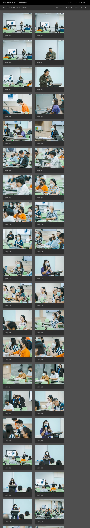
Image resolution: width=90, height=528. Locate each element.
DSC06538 (66, 308)
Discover (72, 2)
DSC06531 (66, 283)
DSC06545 (7, 358)
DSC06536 (37, 308)
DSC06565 (66, 458)
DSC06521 (66, 209)
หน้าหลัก (4, 7)
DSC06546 (37, 358)
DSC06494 (7, 34)
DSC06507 (66, 109)
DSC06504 (66, 84)
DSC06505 (7, 109)
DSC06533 (7, 308)
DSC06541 (37, 333)
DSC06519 (7, 209)
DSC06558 (66, 408)
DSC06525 (7, 258)
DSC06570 (66, 483)
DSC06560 (37, 433)
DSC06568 (7, 483)
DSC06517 (66, 184)
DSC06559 (7, 433)
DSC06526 (37, 258)
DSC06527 (66, 258)
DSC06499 (37, 59)
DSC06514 (7, 184)
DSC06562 (7, 458)
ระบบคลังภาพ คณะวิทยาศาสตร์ (15, 2)
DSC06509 (37, 134)
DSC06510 (66, 134)
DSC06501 (7, 84)
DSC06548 (66, 358)
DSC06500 (66, 59)
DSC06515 (37, 184)
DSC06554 (66, 383)
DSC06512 (37, 159)
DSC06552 (7, 383)
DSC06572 (7, 508)
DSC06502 (37, 84)
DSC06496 (66, 34)
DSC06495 (37, 34)
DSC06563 (37, 458)
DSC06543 (66, 333)
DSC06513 (66, 159)
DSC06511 (7, 159)
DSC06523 (37, 233)
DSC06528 (7, 283)
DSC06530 (37, 283)
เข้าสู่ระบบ (82, 2)
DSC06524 (66, 233)
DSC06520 (37, 209)
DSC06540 (7, 333)
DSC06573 (37, 508)
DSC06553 (37, 383)
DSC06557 (37, 408)
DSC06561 (66, 433)
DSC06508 (7, 134)
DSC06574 (66, 508)
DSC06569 (37, 483)
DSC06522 (7, 233)
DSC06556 (7, 408)
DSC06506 (37, 109)
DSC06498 (7, 59)
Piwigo (48, 524)
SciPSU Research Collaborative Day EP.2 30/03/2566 (17, 7)
